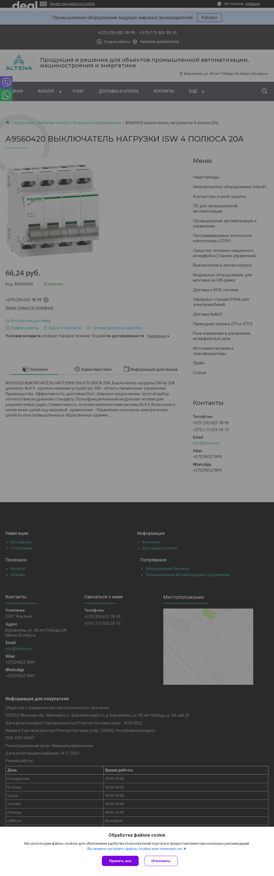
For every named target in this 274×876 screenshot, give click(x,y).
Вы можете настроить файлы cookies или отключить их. (135, 849)
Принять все (120, 861)
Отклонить (160, 861)
